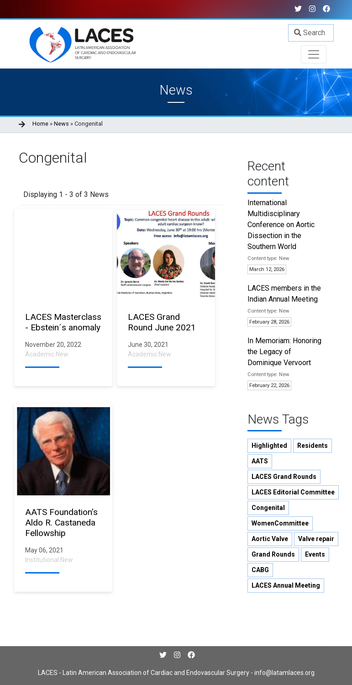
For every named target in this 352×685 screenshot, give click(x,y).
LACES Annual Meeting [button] (286, 585)
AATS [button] (260, 461)
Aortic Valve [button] (270, 538)
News (61, 123)
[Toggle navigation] (313, 54)
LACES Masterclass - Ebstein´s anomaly (63, 322)
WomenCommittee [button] (280, 523)
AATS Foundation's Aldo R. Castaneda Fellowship (61, 522)
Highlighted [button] (269, 445)
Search (309, 32)
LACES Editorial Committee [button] (293, 492)
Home (40, 123)
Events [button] (315, 554)
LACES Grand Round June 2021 (162, 322)
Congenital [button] (268, 507)
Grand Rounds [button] (273, 554)
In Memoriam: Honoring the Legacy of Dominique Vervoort (284, 351)
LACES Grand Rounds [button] (284, 476)
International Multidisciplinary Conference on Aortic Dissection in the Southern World (281, 224)
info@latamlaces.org (284, 672)
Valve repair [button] (316, 538)
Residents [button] (312, 445)
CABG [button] (260, 569)
